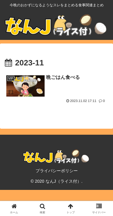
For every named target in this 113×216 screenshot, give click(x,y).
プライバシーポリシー (57, 170)
